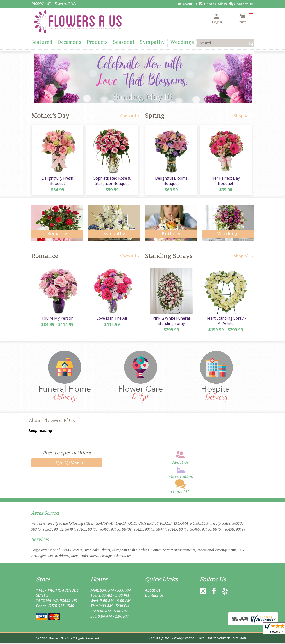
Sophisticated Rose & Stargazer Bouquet (111, 181)
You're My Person (57, 319)
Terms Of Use (159, 639)
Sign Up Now (67, 464)
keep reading (40, 432)
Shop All (130, 115)
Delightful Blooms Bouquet (171, 181)
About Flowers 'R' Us (52, 422)
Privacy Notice (183, 639)
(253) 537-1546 (61, 607)
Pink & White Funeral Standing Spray (171, 322)
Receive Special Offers (66, 454)
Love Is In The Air (111, 319)
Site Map (239, 639)
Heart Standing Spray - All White (225, 322)
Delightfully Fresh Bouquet (57, 181)
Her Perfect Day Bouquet (225, 178)
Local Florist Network (213, 639)
